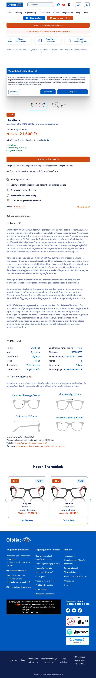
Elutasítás (48, 92)
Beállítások (16, 92)
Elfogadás (71, 92)
